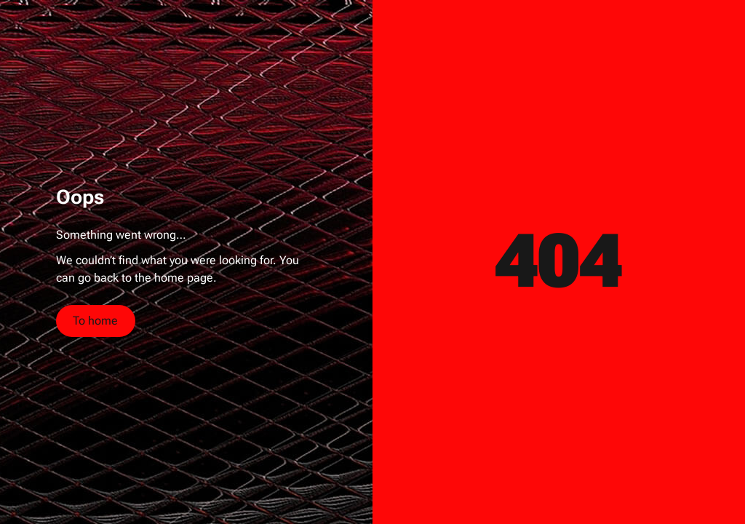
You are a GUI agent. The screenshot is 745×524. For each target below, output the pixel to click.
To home (95, 321)
